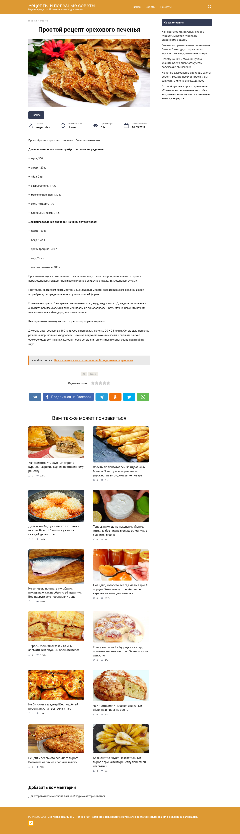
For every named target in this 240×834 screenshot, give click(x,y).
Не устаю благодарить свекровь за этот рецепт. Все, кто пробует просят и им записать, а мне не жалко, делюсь (186, 76)
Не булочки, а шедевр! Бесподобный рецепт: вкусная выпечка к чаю (53, 706)
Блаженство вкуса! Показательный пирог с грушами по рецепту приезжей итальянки (119, 762)
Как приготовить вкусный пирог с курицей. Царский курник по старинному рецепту (56, 466)
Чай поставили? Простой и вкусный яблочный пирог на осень (117, 708)
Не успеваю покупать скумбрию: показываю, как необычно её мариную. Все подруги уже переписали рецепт (55, 592)
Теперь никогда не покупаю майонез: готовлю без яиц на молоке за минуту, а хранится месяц (120, 530)
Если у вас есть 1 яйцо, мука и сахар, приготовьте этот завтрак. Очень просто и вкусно (120, 651)
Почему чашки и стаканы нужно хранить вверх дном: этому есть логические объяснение (182, 63)
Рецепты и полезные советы (62, 5)
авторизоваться (95, 796)
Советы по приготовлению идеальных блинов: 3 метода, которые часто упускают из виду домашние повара (119, 471)
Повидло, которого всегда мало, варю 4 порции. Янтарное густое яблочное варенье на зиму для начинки (120, 589)
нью (93, 374)
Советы (150, 6)
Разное (136, 6)
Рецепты (166, 6)
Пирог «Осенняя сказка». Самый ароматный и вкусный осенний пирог (53, 648)
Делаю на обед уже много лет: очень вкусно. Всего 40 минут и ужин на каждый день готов (53, 530)
